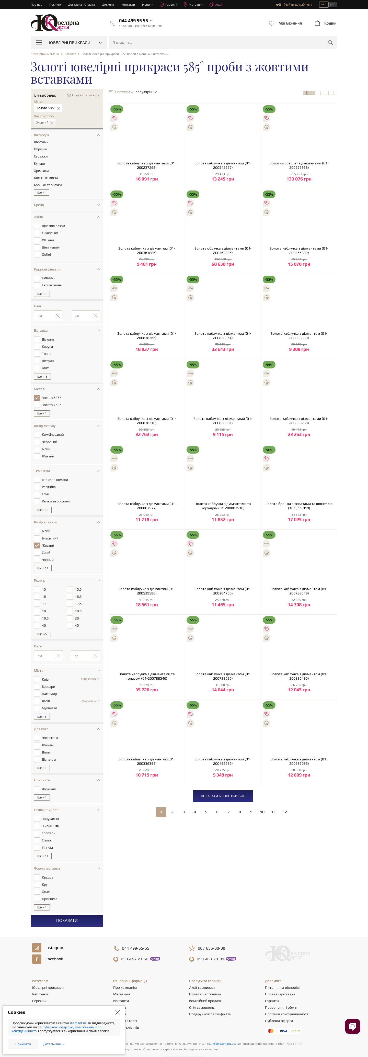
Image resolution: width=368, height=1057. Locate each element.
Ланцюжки (41, 992)
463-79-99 (210, 944)
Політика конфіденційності (287, 999)
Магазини (197, 4)
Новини (151, 4)
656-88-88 (211, 933)
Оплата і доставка (280, 979)
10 (262, 811)
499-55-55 (135, 933)
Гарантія (272, 985)
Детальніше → (54, 1044)
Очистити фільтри (86, 95)
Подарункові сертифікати (210, 999)
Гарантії (172, 4)
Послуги (56, 4)
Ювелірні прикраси (48, 972)
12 (284, 811)
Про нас (37, 4)
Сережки (39, 985)
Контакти (131, 4)
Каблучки (40, 979)
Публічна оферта (279, 1005)
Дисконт (110, 4)
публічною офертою (57, 1027)
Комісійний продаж (205, 985)
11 (273, 811)
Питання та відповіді (282, 972)
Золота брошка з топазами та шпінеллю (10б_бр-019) (299, 506)
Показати (67, 905)
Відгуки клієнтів (126, 1012)
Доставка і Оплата (83, 4)
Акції (220, 4)
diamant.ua (78, 1023)
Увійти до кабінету (294, 4)
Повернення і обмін (281, 992)
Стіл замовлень (202, 992)
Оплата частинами (205, 979)
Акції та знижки (202, 972)
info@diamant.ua (223, 1028)
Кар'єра (119, 992)
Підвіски (39, 999)
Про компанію (125, 972)
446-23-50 (134, 944)
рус (332, 4)
